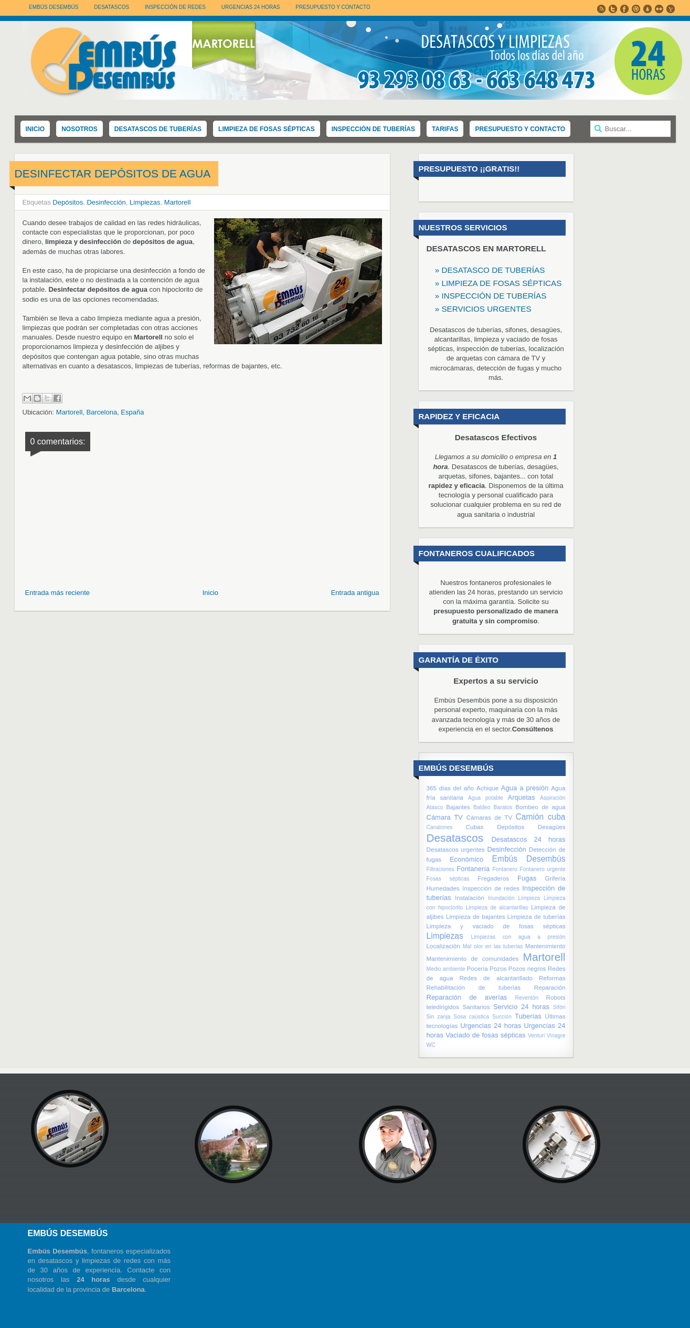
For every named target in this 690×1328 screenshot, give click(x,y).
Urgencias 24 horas (490, 1025)
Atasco (435, 807)
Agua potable (485, 798)
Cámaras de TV (489, 817)
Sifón (559, 1007)
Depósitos (67, 202)
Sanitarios (476, 1006)
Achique (487, 787)
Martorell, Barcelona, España (100, 412)
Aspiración (553, 798)
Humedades (443, 888)
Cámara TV (445, 817)
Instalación (469, 897)
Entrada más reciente (57, 593)
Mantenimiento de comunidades (473, 958)
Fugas (526, 878)
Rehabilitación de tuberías (474, 987)
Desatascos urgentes (456, 849)
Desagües (552, 826)
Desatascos (455, 838)
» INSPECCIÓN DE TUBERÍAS (491, 295)
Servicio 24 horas (521, 1007)
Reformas (552, 977)
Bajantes (458, 806)
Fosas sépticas (448, 878)
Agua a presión (524, 788)
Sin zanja (439, 1016)
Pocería (476, 968)
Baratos (502, 807)
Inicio (210, 593)
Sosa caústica (471, 1016)
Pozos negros (527, 968)
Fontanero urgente (542, 869)
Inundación (501, 898)
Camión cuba (541, 816)
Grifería (555, 878)
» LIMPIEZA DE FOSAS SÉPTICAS (498, 283)
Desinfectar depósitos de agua (113, 173)
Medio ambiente (446, 969)
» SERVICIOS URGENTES (483, 308)
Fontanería (473, 869)
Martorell (177, 202)
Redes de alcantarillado (496, 977)
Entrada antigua (355, 593)
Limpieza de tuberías (536, 916)
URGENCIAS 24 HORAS (250, 7)
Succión (502, 1016)
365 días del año (450, 787)
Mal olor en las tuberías (493, 946)
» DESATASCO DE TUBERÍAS (490, 269)
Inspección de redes (490, 888)
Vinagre (556, 1035)
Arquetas (521, 797)
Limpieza (529, 898)
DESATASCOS (111, 7)
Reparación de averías (467, 997)
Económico (466, 859)
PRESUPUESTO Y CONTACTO (332, 7)
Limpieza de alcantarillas (497, 907)
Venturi (536, 1035)
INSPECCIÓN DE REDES (175, 7)
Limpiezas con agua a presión (518, 937)
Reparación (550, 987)
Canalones (440, 827)
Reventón (526, 998)
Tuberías (528, 1016)
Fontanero (504, 869)
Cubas (475, 826)
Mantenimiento (545, 945)
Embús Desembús (53, 7)
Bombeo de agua (540, 806)
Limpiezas (145, 202)
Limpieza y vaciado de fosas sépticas (496, 925)
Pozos (498, 968)
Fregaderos (493, 878)
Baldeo (481, 807)
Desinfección (106, 202)
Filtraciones (440, 869)
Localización (443, 945)
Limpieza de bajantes (475, 916)
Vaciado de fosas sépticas (485, 1035)
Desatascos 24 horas (528, 839)
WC (431, 1045)
